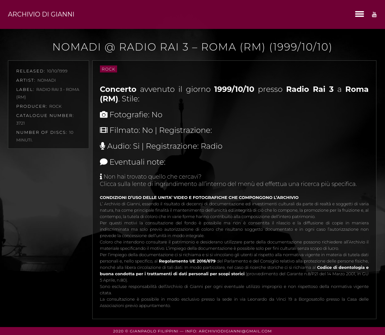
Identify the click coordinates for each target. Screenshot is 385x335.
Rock (109, 69)
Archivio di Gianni (41, 14)
